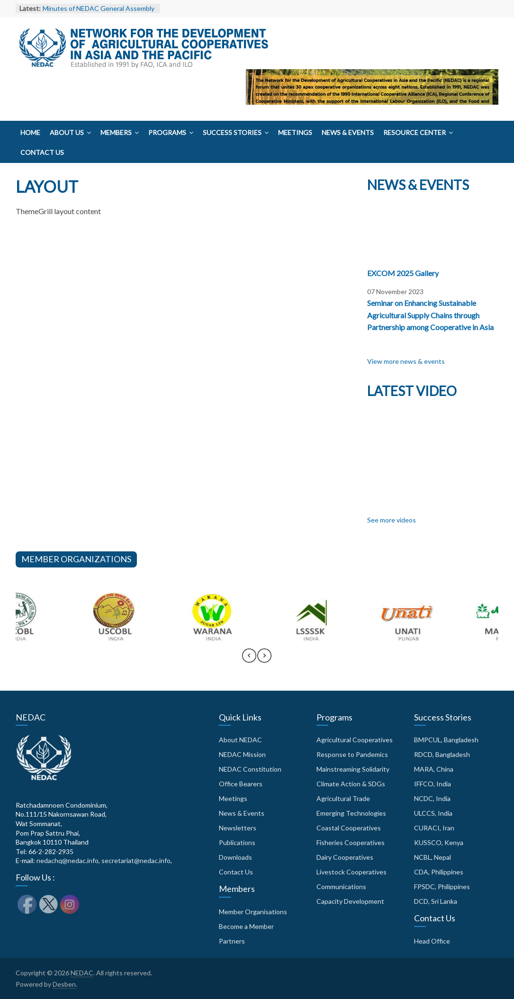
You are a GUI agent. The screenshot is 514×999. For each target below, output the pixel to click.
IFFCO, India (432, 784)
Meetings (295, 132)
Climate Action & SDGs (350, 784)
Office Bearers (240, 784)
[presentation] (249, 659)
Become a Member (246, 926)
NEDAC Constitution (250, 769)
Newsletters (237, 828)
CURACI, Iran (434, 828)
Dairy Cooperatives (344, 857)
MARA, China (433, 769)
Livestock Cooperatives (351, 872)
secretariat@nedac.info (136, 860)
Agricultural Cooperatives (354, 740)
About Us (67, 132)
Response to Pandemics (352, 754)
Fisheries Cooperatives (350, 842)
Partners (232, 941)
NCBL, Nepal (432, 857)
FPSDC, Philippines (442, 886)
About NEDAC (240, 740)
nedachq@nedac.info (67, 860)
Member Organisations (253, 912)
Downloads (235, 857)
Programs (167, 132)
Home (30, 132)
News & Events (348, 132)
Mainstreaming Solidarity (352, 769)
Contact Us (42, 152)
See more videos (391, 520)
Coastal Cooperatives (348, 828)
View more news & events (406, 361)
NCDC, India (432, 798)
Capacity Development (350, 901)
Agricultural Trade (343, 798)
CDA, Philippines (438, 872)
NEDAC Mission (242, 754)
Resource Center (414, 132)
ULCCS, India (433, 813)
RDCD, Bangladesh (442, 754)
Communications (341, 886)
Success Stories (232, 132)
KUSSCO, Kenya (438, 842)
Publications (237, 842)
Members (116, 132)
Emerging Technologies (351, 813)
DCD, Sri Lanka (435, 901)
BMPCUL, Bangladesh (446, 740)
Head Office (432, 941)
